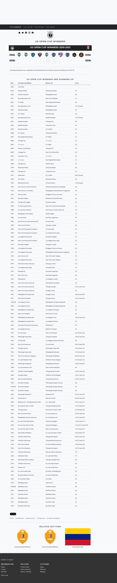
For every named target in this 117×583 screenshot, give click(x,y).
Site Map (3, 571)
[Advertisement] (52, 12)
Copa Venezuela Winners (22, 547)
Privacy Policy (25, 567)
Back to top (4, 575)
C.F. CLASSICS (15, 27)
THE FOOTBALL (39, 27)
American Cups (30, 518)
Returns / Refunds (26, 571)
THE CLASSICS (50, 27)
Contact (3, 569)
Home (12, 518)
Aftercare (43, 569)
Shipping (42, 571)
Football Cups (20, 518)
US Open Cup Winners (53, 518)
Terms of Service (26, 569)
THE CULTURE (28, 27)
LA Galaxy (49, 140)
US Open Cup (41, 518)
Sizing (42, 567)
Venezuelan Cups (77, 547)
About (3, 567)
